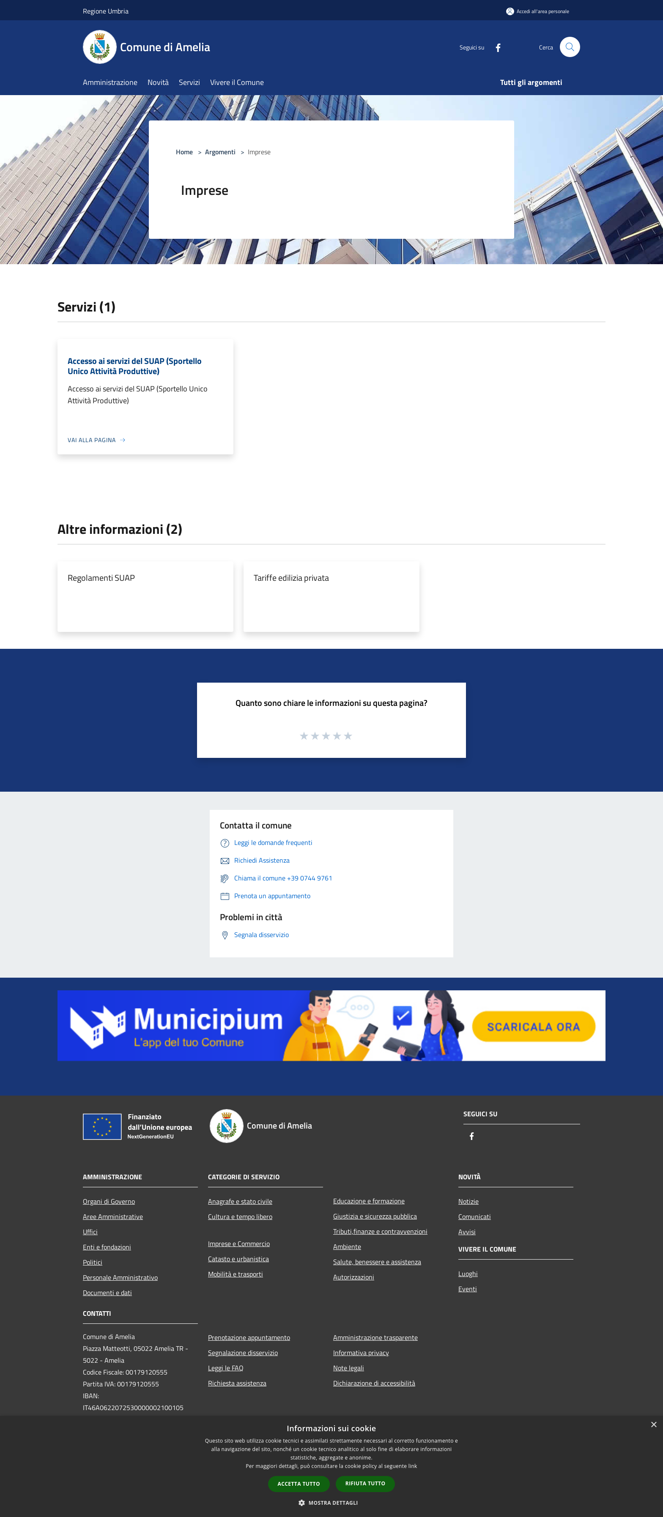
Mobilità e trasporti (235, 1274)
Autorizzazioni (353, 1277)
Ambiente (347, 1246)
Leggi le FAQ (226, 1368)
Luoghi (468, 1273)
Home (184, 152)
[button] (331, 1502)
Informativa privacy (361, 1353)
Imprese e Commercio (239, 1243)
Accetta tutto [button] (299, 1483)
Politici (92, 1262)
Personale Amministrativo (120, 1277)
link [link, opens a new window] (412, 1466)
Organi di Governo (109, 1201)
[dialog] (331, 1466)
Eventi (467, 1289)
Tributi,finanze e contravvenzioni (380, 1231)
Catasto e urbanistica (238, 1259)
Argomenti (220, 152)
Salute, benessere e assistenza (377, 1262)
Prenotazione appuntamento (249, 1337)
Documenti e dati (107, 1292)
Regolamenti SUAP (101, 577)
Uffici (90, 1232)
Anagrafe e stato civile (240, 1201)
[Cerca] (570, 47)
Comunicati (474, 1216)
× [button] (653, 1425)
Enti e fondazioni (107, 1247)
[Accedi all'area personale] (537, 11)
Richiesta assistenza (237, 1383)
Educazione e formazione (369, 1201)
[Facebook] (494, 46)
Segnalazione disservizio (243, 1353)
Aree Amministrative (113, 1216)
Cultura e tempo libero (240, 1216)
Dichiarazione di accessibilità (374, 1383)
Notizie (468, 1201)
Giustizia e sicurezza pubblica (375, 1216)
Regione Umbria (106, 11)
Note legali (348, 1368)
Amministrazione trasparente (375, 1337)
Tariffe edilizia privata (291, 577)
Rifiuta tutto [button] (365, 1483)
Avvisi (467, 1232)
